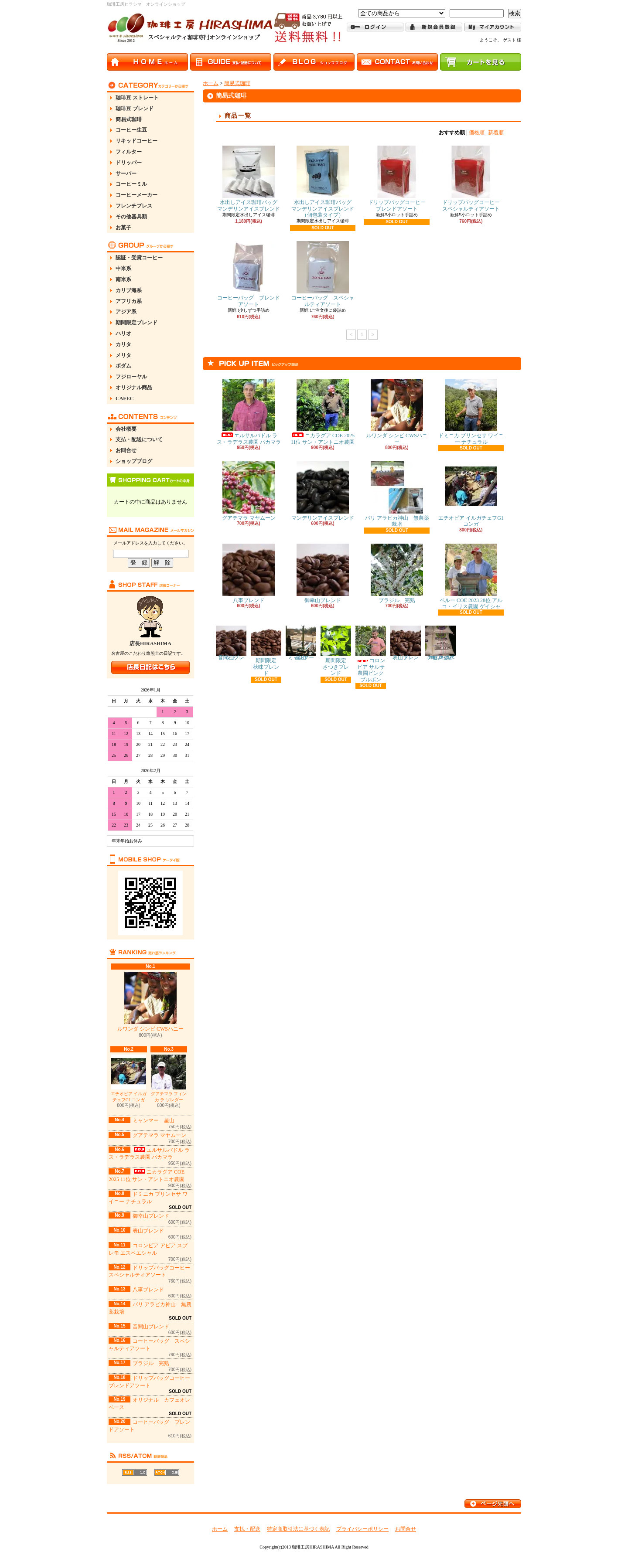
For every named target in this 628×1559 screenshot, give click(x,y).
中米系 (123, 269)
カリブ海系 (129, 290)
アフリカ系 (129, 301)
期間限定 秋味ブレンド (266, 651)
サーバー (126, 173)
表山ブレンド (148, 1231)
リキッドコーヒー (136, 141)
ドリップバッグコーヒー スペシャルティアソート (473, 178)
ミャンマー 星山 (153, 1120)
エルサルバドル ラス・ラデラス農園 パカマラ (149, 1154)
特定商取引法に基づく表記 (298, 1529)
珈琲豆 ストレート (137, 98)
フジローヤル (131, 377)
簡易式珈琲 (129, 119)
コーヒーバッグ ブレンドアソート (248, 274)
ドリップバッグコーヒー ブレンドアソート (399, 178)
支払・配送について (139, 439)
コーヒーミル (131, 184)
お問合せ (126, 450)
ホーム (210, 83)
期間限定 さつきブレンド (336, 651)
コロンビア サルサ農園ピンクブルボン (370, 654)
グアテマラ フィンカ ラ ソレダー (169, 1078)
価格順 (477, 132)
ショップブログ (134, 461)
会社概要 (126, 429)
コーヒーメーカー (136, 195)
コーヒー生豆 (131, 130)
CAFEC (124, 398)
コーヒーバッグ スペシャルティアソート (322, 274)
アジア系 (126, 312)
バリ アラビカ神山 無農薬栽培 (397, 494)
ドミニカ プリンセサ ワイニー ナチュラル (471, 412)
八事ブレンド (148, 1290)
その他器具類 (131, 217)
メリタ (123, 355)
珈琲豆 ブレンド (135, 109)
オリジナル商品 (134, 388)
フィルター (129, 152)
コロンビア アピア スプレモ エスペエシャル (440, 643)
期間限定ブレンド (136, 323)
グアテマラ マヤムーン (159, 1135)
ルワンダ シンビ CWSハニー (150, 1002)
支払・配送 (247, 1529)
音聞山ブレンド (151, 1327)
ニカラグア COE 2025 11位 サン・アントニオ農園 (323, 412)
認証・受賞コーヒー (139, 258)
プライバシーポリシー (362, 1529)
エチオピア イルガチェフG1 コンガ (129, 1078)
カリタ (123, 344)
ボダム (123, 366)
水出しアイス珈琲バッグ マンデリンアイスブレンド (250, 178)
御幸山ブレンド (151, 1216)
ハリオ (123, 333)
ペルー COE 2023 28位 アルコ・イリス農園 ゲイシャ (471, 576)
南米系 (123, 279)
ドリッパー (129, 163)
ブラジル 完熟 (151, 1363)
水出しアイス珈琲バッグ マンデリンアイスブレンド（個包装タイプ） (324, 182)
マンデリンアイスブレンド (322, 491)
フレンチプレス (134, 206)
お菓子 (123, 228)
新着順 (496, 132)
